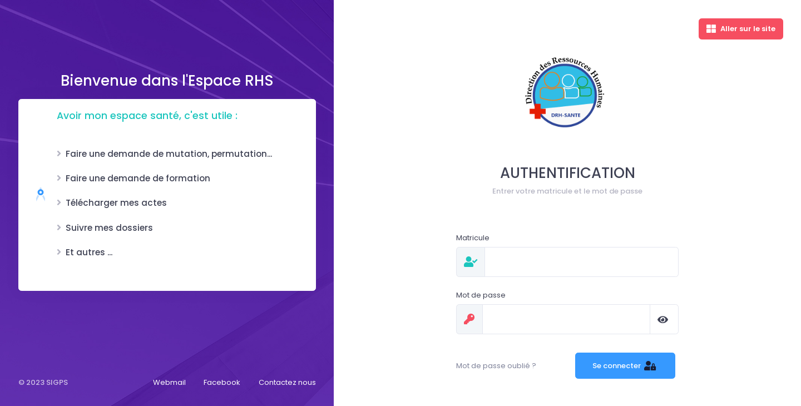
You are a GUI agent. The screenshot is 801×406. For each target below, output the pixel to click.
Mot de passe (481, 295)
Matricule (473, 237)
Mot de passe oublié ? (496, 365)
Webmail (169, 382)
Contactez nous (287, 382)
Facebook (222, 382)
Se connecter (625, 365)
